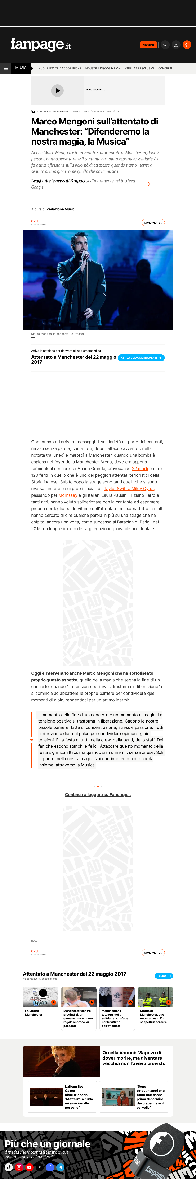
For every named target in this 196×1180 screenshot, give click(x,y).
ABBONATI (148, 44)
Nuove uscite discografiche (59, 68)
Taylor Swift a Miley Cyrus (129, 488)
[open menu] (5, 68)
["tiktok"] (9, 1168)
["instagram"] (21, 1168)
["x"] (44, 1168)
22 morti (140, 468)
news (34, 941)
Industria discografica (102, 68)
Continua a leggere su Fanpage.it (98, 794)
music (21, 68)
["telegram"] (68, 1168)
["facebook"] (56, 1168)
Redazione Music (60, 209)
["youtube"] (33, 1168)
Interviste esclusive (139, 68)
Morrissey (67, 495)
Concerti (165, 68)
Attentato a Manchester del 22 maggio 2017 (61, 111)
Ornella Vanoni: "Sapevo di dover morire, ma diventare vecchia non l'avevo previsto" (135, 1058)
